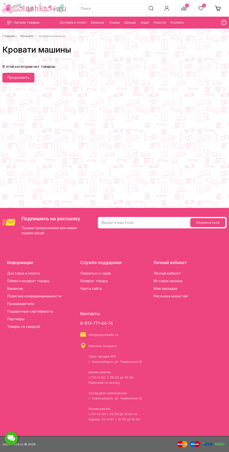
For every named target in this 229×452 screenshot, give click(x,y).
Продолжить (18, 77)
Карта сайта (91, 288)
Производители (20, 303)
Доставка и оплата (23, 273)
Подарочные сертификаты (30, 311)
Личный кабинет (167, 273)
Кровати (26, 36)
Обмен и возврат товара (28, 281)
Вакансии (15, 288)
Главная (8, 36)
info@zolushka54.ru (103, 335)
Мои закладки (165, 288)
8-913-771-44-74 (96, 323)
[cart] (218, 8)
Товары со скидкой (23, 326)
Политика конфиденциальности (34, 296)
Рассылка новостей (170, 296)
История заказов (167, 281)
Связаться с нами (95, 273)
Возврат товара (94, 281)
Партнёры (15, 319)
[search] (151, 8)
